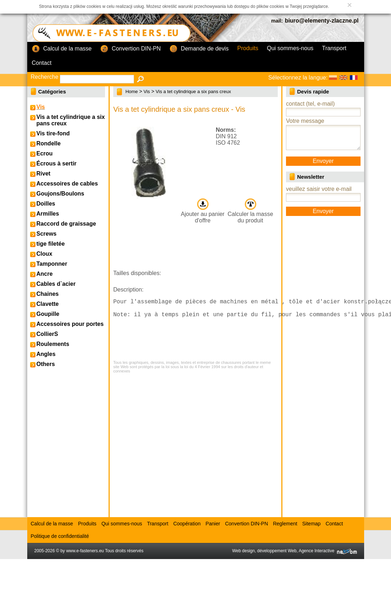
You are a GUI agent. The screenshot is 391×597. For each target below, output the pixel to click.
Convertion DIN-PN (130, 49)
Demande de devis (199, 49)
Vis (147, 91)
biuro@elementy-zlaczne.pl (322, 21)
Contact (42, 63)
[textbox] (97, 79)
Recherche (44, 77)
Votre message (305, 121)
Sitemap (311, 523)
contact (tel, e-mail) (310, 104)
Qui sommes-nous (290, 48)
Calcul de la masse (62, 49)
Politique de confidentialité (60, 536)
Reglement (285, 523)
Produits (247, 48)
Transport (334, 48)
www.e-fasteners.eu (85, 550)
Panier (213, 523)
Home (131, 91)
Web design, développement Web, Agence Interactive (294, 550)
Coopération (186, 523)
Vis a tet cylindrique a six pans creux (193, 91)
